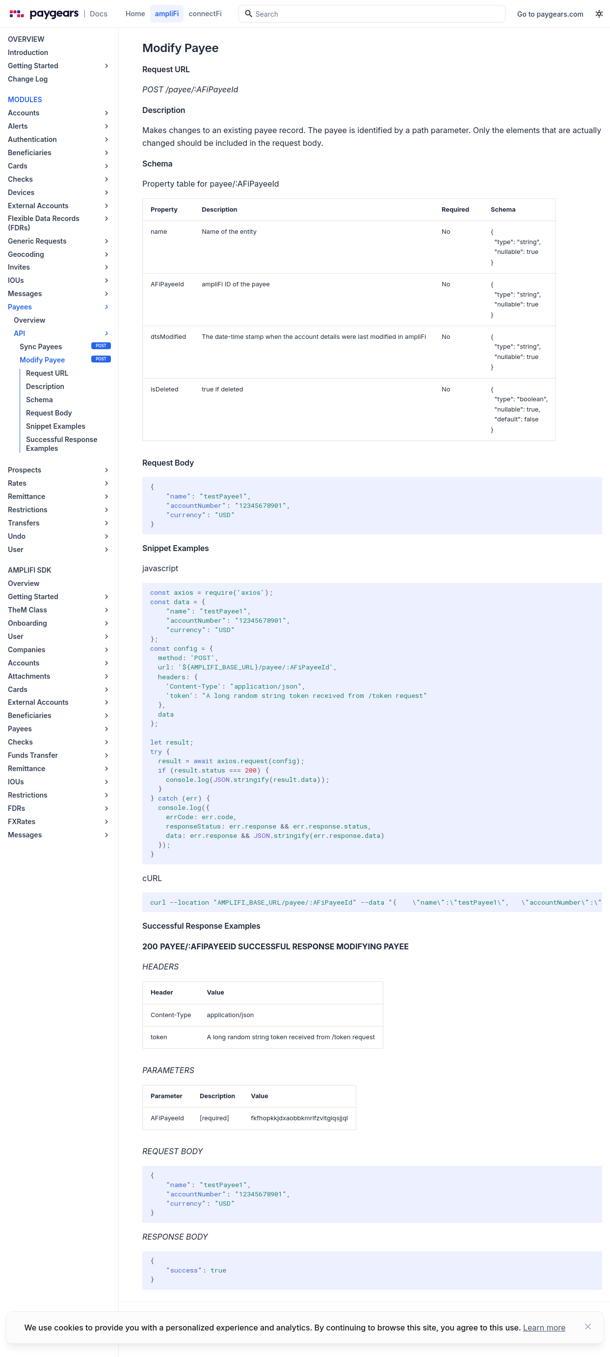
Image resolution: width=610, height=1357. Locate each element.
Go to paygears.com (550, 14)
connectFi (204, 13)
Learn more (544, 1327)
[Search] (372, 13)
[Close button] (588, 1327)
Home (135, 13)
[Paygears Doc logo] (56, 14)
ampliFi (167, 13)
